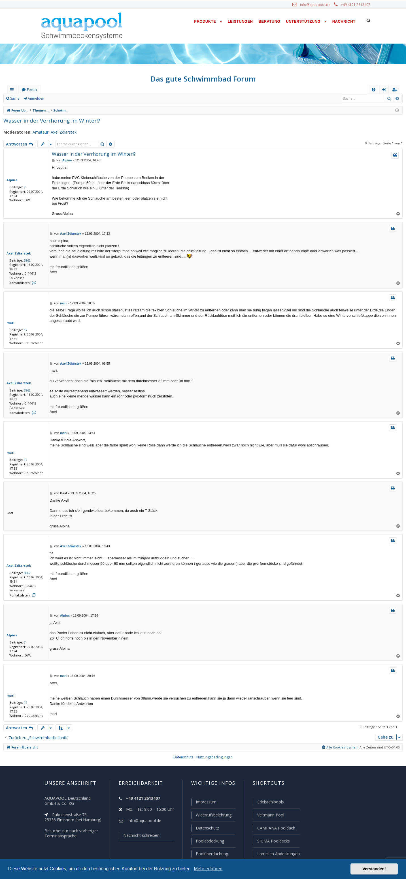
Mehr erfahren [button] (208, 868)
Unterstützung (303, 21)
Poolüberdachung (209, 854)
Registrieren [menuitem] (396, 90)
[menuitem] (373, 89)
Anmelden (35, 98)
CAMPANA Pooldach (275, 828)
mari (10, 322)
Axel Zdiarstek (59, 132)
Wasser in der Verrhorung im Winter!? (48, 120)
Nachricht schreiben (139, 836)
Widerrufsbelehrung (211, 816)
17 (24, 330)
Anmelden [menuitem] (385, 90)
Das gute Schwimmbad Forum (203, 78)
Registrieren (61, 98)
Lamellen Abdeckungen (277, 854)
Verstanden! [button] (374, 869)
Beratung (269, 21)
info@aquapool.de (317, 5)
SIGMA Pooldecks (273, 841)
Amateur (37, 132)
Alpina (11, 179)
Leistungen (240, 21)
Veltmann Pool (269, 816)
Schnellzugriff (13, 90)
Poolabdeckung (207, 841)
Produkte (205, 21)
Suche (15, 98)
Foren (32, 89)
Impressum (203, 803)
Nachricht (344, 21)
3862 (26, 260)
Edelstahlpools (270, 803)
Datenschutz (205, 828)
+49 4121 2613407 (356, 5)
